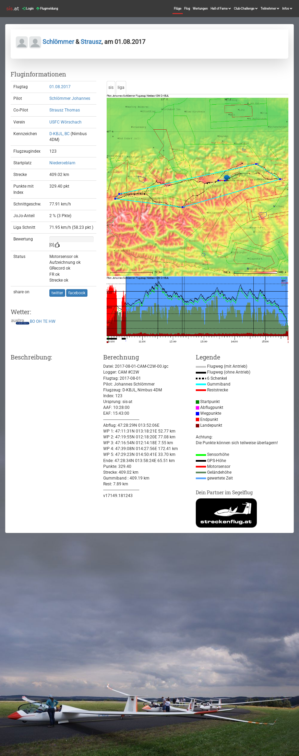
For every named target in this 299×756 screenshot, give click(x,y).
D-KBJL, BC (59, 133)
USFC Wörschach (65, 122)
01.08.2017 (60, 86)
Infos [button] (287, 8)
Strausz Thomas (64, 110)
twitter (57, 293)
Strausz (91, 41)
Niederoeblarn (62, 163)
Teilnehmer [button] (270, 8)
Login (28, 8)
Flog (187, 8)
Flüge (177, 8)
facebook (76, 293)
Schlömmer (58, 41)
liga (121, 87)
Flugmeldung (47, 8)
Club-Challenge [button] (246, 8)
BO (32, 321)
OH (39, 321)
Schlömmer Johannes (69, 98)
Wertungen (200, 8)
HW (52, 321)
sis (110, 87)
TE (45, 321)
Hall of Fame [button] (221, 8)
